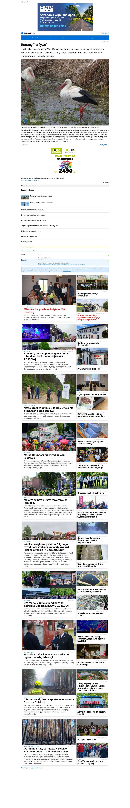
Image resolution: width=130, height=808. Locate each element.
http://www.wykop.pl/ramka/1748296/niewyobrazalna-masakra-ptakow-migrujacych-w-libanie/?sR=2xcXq (61, 264)
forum (25, 185)
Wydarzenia (65, 38)
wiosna (32, 247)
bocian (27, 247)
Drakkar (24, 260)
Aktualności (35, 38)
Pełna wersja (105, 33)
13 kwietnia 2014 (40, 254)
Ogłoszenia (94, 38)
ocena (39, 185)
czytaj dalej (104, 145)
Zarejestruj (68, 271)
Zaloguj (64, 271)
